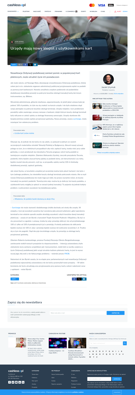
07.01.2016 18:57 (19, 43)
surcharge (77, 119)
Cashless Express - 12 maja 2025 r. (56, 352)
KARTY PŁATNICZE (19, 283)
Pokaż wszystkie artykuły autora (108, 153)
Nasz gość (37, 11)
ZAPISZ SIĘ (115, 313)
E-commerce (70, 11)
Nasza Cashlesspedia (57, 374)
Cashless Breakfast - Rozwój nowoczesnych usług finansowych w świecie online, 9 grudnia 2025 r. (76, 355)
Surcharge (16, 207)
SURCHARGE (27, 283)
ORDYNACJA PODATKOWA (39, 283)
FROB (66, 253)
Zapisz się (117, 379)
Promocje (12, 333)
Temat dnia (35, 374)
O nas (103, 11)
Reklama (73, 378)
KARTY (14, 64)
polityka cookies (78, 392)
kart (78, 73)
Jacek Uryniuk (19, 41)
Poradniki (58, 11)
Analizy (34, 384)
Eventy (83, 11)
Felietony (26, 11)
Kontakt (73, 387)
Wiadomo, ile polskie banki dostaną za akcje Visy (34, 199)
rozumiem (117, 392)
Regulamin (74, 381)
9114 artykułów (118, 94)
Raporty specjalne (56, 384)
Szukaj (53, 381)
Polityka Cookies (76, 384)
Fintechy (48, 11)
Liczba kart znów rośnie (24, 133)
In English (93, 11)
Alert (52, 378)
